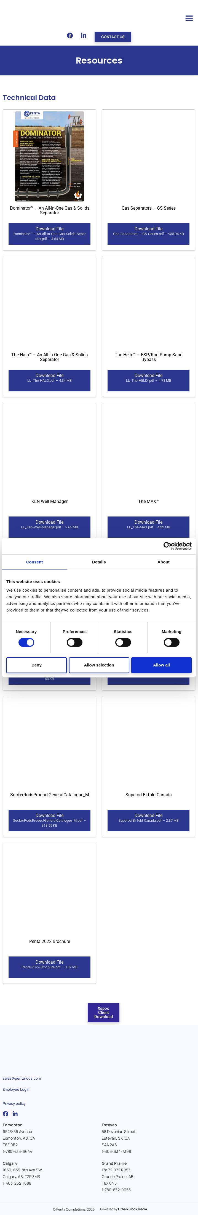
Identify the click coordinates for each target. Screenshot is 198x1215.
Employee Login (16, 1089)
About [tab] (163, 561)
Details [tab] (99, 561)
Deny (36, 665)
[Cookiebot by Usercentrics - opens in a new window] (167, 546)
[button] (189, 18)
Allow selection (99, 665)
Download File (49, 233)
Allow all (161, 665)
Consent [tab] (34, 561)
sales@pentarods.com (22, 1078)
